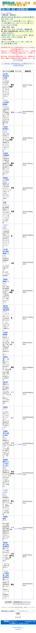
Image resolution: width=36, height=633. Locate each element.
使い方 (20, 63)
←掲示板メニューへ (9, 621)
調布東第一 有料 (6, 359)
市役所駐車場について (6, 129)
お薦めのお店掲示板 (22, 17)
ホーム (3, 13)
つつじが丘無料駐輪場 (6, 102)
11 (25, 604)
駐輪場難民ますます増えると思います (6, 463)
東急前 (5, 407)
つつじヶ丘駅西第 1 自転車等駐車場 (6, 575)
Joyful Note (18, 629)
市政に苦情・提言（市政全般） (13, 29)
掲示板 (8, 13)
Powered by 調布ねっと (18, 627)
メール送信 (18, 112)
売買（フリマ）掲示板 (10, 21)
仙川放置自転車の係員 (6, 76)
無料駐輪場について (6, 281)
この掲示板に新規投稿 (9, 63)
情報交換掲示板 (8, 17)
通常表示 (27, 63)
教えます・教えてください (18, 23)
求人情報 (14, 43)
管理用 (20, 65)
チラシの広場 (7, 41)
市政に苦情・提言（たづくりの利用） (16, 35)
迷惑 (4, 202)
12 (28, 604)
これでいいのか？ (5, 492)
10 (23, 604)
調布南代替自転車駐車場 (6, 308)
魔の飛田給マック (6, 384)
